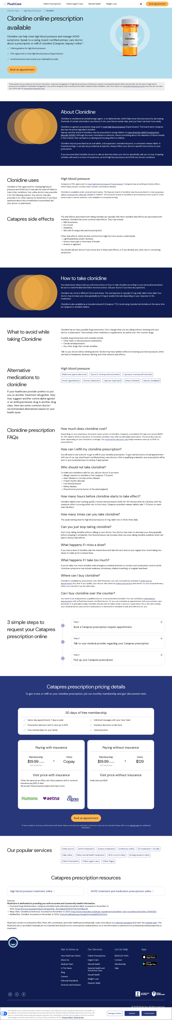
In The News (66, 968)
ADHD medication (86, 849)
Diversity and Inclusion (71, 985)
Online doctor (68, 849)
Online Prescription (70, 861)
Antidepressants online (139, 855)
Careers (64, 976)
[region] (86, 1013)
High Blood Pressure (34, 11)
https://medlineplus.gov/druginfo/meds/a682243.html (83, 914)
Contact (118, 960)
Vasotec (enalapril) (151, 380)
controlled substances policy (134, 86)
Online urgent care (91, 861)
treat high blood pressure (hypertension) (105, 184)
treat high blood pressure (114, 127)
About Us (65, 960)
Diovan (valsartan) (91, 380)
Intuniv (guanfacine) (71, 380)
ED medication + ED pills (148, 849)
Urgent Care (93, 960)
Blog (63, 972)
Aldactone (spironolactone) (74, 374)
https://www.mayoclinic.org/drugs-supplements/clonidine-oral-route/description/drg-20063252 (113, 911)
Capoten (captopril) (112, 380)
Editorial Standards (69, 980)
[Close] (168, 1013)
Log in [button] (141, 4)
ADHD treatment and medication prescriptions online (122, 891)
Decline (132, 1013)
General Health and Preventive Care (96, 969)
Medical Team (67, 964)
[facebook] (23, 994)
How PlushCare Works (71, 956)
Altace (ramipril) (132, 380)
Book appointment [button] (157, 4)
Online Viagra (108, 861)
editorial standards (123, 923)
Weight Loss (93, 979)
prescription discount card (34, 89)
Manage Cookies (114, 1013)
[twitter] (16, 994)
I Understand (149, 1013)
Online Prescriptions (96, 956)
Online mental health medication (90, 855)
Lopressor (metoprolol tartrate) (138, 374)
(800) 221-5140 (121, 956)
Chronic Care (15, 11)
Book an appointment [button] (22, 69)
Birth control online (116, 855)
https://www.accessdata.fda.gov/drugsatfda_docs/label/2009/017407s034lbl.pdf (51, 909)
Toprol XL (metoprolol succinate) (105, 374)
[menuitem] (13, 4)
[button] (52, 4)
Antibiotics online (126, 849)
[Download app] (149, 957)
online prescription (124, 583)
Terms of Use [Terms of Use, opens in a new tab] (79, 1018)
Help (117, 968)
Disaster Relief (94, 983)
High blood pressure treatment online (32, 891)
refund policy (135, 825)
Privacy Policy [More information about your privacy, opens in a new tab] (67, 1018)
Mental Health (94, 964)
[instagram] (9, 994)
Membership (120, 964)
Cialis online (67, 855)
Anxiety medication (106, 849)
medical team (151, 923)
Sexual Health (94, 975)
